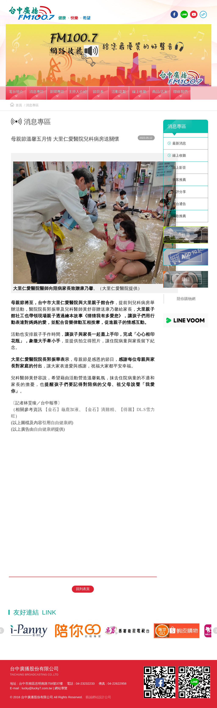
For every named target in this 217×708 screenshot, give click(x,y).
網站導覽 (61, 688)
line (184, 14)
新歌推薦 (179, 216)
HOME (49, 13)
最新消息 (179, 143)
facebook (174, 14)
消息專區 (32, 105)
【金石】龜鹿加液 (61, 409)
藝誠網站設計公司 (98, 697)
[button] (16, 93)
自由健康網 (61, 422)
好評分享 (179, 192)
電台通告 (179, 204)
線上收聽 (203, 14)
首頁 (16, 105)
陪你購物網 (186, 299)
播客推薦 (179, 179)
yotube (194, 14)
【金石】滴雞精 (98, 409)
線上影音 (179, 167)
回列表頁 (83, 589)
